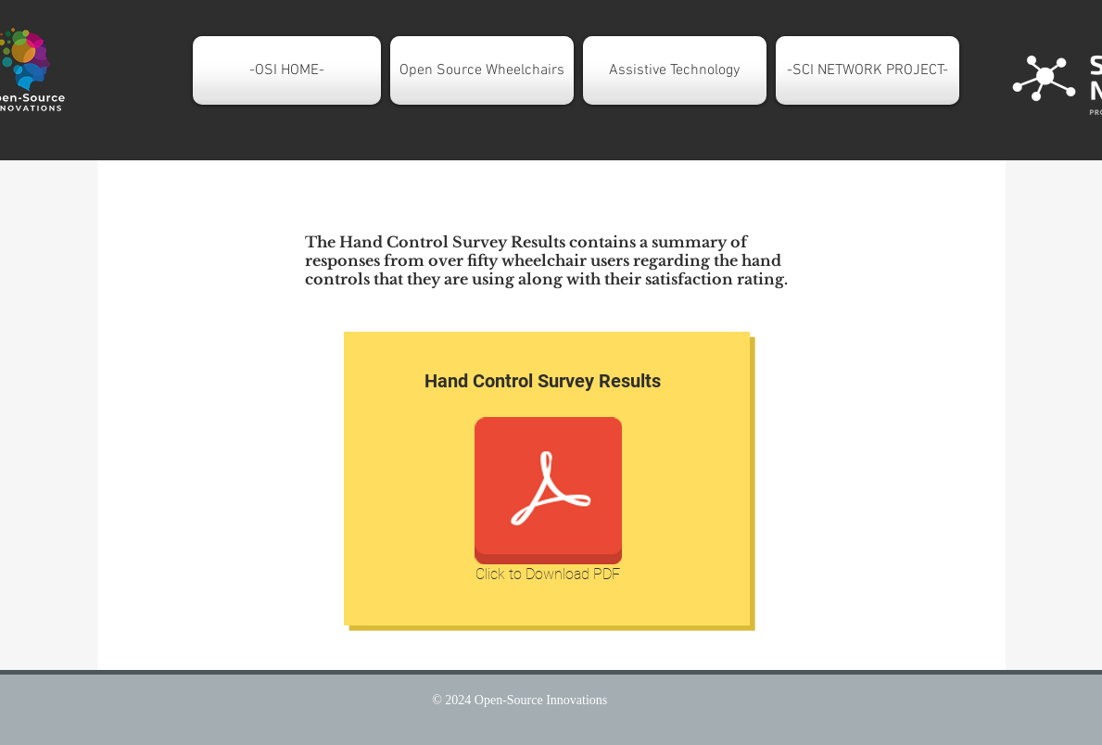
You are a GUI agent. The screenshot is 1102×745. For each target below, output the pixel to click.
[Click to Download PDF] (548, 503)
